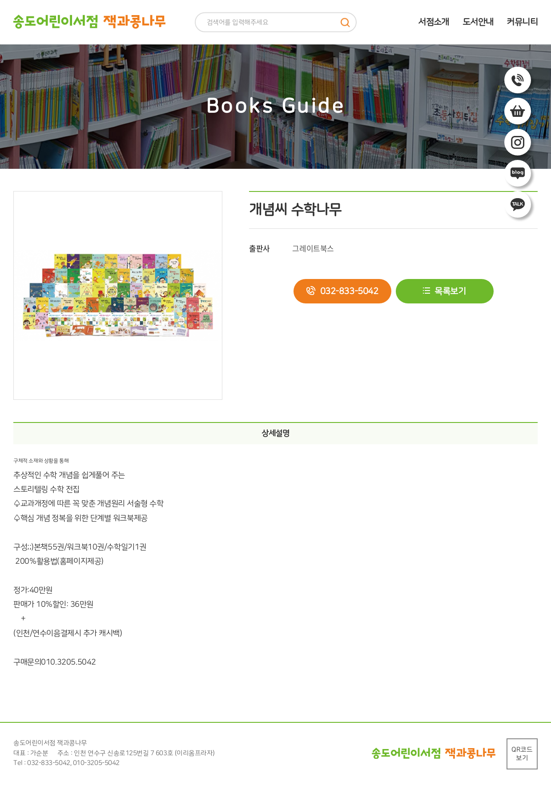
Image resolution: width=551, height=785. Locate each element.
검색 (345, 22)
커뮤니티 (522, 22)
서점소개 (433, 22)
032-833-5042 (349, 291)
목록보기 (450, 291)
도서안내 (478, 22)
